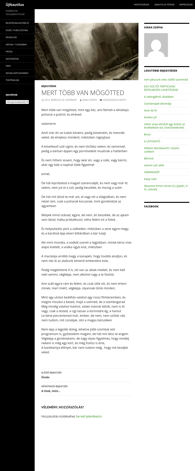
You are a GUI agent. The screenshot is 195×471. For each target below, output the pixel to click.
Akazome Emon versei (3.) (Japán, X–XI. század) (166, 187)
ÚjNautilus (15, 4)
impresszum (186, 4)
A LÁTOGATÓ (152, 141)
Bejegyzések (48, 86)
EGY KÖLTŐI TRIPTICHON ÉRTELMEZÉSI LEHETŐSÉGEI (161, 88)
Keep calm (150, 179)
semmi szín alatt (154, 165)
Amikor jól (150, 117)
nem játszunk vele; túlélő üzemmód (166, 79)
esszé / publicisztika (17, 30)
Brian (147, 134)
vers (8, 65)
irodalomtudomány (17, 73)
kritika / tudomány (16, 44)
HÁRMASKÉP (152, 172)
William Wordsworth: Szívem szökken (161, 149)
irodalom (11, 37)
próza (9, 51)
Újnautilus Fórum (164, 4)
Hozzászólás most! (114, 100)
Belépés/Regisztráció (17, 23)
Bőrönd (148, 158)
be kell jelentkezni (88, 416)
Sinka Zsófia (89, 100)
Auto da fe (150, 110)
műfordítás (12, 58)
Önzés (86, 374)
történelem (12, 80)
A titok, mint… (86, 388)
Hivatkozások (141, 4)
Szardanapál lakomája (157, 103)
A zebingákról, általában (159, 96)
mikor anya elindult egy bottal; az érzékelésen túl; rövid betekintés (164, 125)
